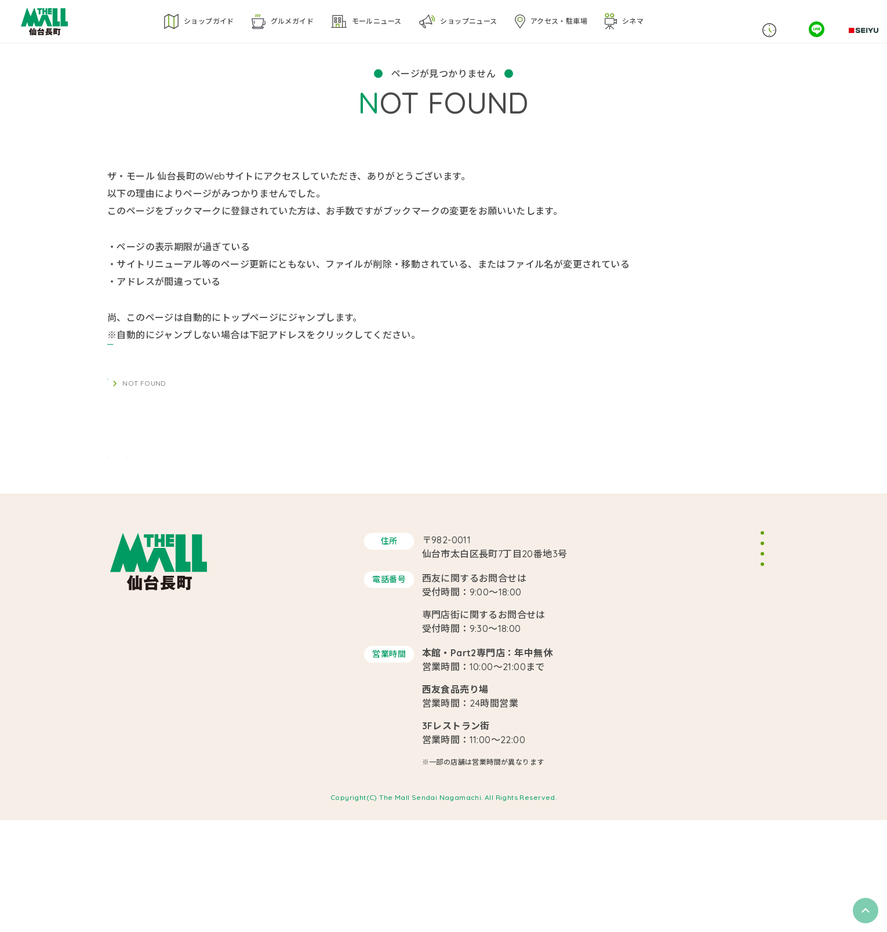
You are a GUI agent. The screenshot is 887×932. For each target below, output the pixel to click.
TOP (114, 400)
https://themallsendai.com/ (169, 352)
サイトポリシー (703, 672)
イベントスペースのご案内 (723, 623)
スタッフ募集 (699, 647)
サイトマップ (699, 696)
